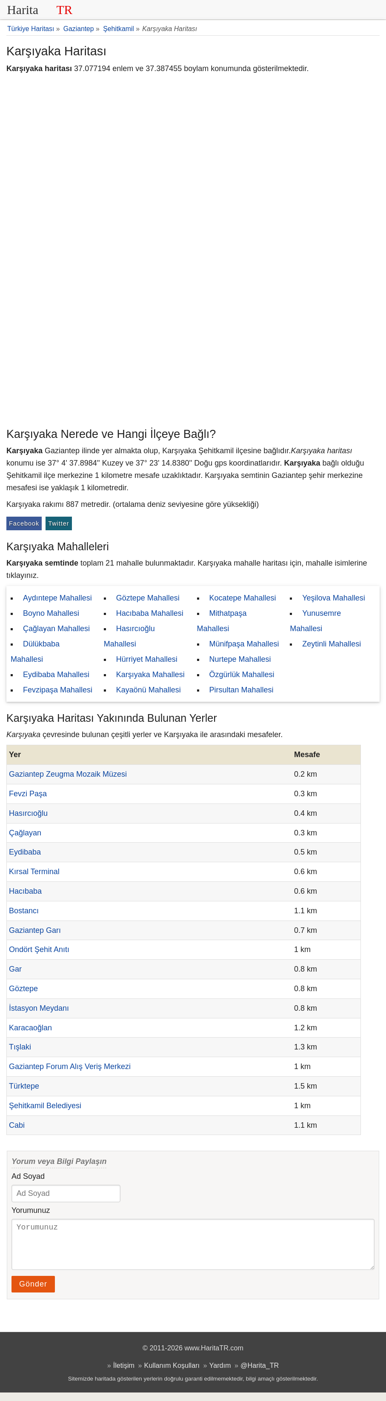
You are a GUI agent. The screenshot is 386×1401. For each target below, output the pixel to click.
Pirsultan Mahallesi (241, 690)
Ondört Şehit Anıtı (39, 949)
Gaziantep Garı (35, 930)
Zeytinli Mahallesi (331, 644)
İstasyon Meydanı (39, 1008)
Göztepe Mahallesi (148, 598)
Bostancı (24, 910)
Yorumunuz (30, 1210)
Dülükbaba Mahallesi (35, 651)
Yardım (220, 1374)
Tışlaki (20, 1047)
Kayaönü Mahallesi (148, 690)
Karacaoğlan (30, 1028)
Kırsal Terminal (34, 871)
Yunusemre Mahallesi (315, 621)
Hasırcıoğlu (28, 813)
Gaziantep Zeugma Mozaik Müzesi (68, 774)
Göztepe (23, 988)
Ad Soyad (28, 1176)
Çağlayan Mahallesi (56, 628)
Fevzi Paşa (28, 793)
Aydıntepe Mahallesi (57, 598)
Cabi (17, 1125)
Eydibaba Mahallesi (56, 674)
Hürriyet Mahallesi (146, 659)
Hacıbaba (25, 891)
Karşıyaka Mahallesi (150, 674)
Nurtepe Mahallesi (240, 659)
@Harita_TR (259, 1374)
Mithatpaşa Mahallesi (222, 621)
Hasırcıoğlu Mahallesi (129, 636)
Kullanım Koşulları (172, 1374)
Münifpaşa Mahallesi (244, 644)
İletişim (123, 1374)
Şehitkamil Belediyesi (45, 1105)
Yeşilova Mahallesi (333, 598)
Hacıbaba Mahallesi (149, 613)
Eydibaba (25, 852)
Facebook (24, 523)
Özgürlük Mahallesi (241, 674)
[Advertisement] (193, 359)
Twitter (58, 523)
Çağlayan (25, 833)
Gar (15, 969)
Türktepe (24, 1086)
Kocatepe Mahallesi (242, 598)
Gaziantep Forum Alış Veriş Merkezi (70, 1066)
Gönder (33, 1292)
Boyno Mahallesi (51, 613)
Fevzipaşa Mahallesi (57, 690)
